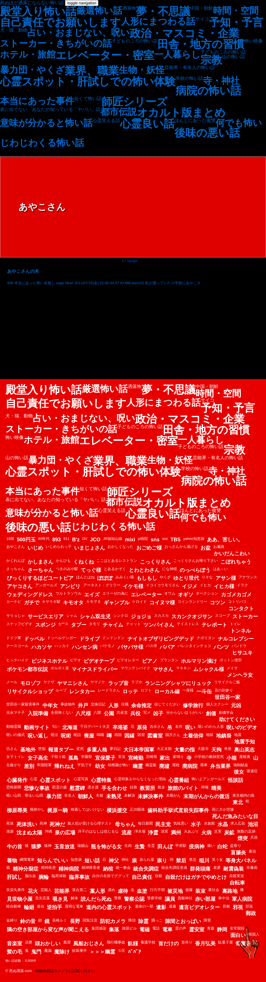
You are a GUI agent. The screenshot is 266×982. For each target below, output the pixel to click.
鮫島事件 (79, 950)
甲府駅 (180, 845)
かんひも (63, 560)
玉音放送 (64, 846)
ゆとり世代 (186, 578)
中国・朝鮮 (201, 8)
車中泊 (223, 898)
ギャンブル (116, 602)
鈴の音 (28, 921)
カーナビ (13, 601)
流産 (126, 832)
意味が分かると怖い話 (46, 122)
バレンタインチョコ (194, 646)
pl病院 (143, 538)
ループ (61, 690)
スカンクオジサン (191, 616)
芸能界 (62, 891)
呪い (190, 727)
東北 (238, 802)
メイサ (232, 668)
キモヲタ (93, 601)
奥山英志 (244, 750)
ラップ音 (118, 683)
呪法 (54, 735)
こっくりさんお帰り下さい (195, 560)
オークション (207, 593)
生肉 (128, 845)
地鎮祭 (224, 736)
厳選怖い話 (99, 10)
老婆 (217, 867)
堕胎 (42, 749)
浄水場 (139, 831)
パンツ (221, 647)
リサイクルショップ (30, 691)
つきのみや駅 (67, 569)
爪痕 (254, 837)
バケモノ (107, 646)
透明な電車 (74, 906)
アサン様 (226, 578)
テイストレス (188, 624)
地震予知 (244, 742)
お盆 (205, 548)
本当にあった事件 (37, 100)
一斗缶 (204, 691)
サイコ (202, 19)
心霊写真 (81, 779)
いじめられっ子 (59, 546)
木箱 (99, 795)
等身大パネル (241, 860)
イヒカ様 (224, 586)
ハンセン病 (85, 647)
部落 (249, 906)
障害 (207, 920)
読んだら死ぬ (96, 899)
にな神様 (169, 569)
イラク (242, 585)
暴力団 (54, 796)
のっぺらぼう (195, 570)
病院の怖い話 (208, 90)
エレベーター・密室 (105, 55)
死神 (43, 823)
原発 (142, 727)
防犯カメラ (113, 921)
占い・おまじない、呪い (78, 32)
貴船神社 (185, 898)
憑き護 (93, 787)
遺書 (172, 906)
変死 (80, 749)
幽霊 (138, 766)
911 (67, 538)
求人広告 (237, 823)
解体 (74, 898)
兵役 (135, 713)
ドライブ (89, 639)
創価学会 (226, 712)
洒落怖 (129, 8)
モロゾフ (30, 683)
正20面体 (137, 809)
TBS (175, 539)
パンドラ (239, 646)
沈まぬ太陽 (29, 832)
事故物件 (67, 704)
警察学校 (154, 898)
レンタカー (82, 691)
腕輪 (43, 877)
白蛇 (222, 846)
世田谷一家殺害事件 (23, 704)
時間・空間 (236, 10)
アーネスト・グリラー (101, 585)
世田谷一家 (227, 697)
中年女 (50, 705)
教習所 (147, 788)
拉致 (133, 787)
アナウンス (248, 577)
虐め (111, 890)
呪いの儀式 (15, 735)
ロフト (146, 690)
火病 (206, 832)
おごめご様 (149, 548)
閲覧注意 (90, 920)
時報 (205, 787)
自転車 (237, 883)
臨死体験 (59, 876)
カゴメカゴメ (236, 594)
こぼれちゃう (235, 562)
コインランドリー (192, 601)
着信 (252, 851)
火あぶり (191, 831)
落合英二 (79, 890)
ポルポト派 (59, 668)
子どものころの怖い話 (134, 41)
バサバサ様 (130, 647)
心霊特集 (101, 780)
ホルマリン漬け (199, 661)
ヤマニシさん (72, 683)
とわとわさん (144, 570)
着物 (12, 860)
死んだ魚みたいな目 (235, 816)
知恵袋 (76, 859)
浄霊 (153, 832)
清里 (164, 831)
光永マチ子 (15, 712)
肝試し (14, 877)
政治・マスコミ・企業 (184, 33)
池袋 (10, 831)
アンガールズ (46, 585)
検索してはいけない (87, 809)
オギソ (185, 594)
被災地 (175, 891)
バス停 (151, 646)
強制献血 (240, 765)
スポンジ (45, 625)
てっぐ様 (91, 570)
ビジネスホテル (49, 661)
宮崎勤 (135, 758)
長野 (75, 921)
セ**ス (63, 624)
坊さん (11, 749)
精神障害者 (91, 867)
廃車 (204, 765)
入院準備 (38, 713)
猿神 (48, 845)
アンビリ (70, 586)
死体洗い (27, 824)
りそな (207, 577)
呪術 (66, 736)
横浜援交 (117, 810)
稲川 (204, 860)
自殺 (158, 876)
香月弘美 (205, 943)
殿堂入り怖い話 (38, 11)
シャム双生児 (95, 616)
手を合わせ (114, 788)
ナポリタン (206, 638)
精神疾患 (48, 867)
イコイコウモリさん (162, 585)
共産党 (122, 712)
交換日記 (98, 704)
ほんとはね (85, 577)
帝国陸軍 (44, 765)
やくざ (165, 577)
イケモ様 (133, 586)
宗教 (211, 59)
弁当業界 (220, 766)
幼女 (100, 766)
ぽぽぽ (105, 578)
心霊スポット (55, 780)
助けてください (237, 719)
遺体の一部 (144, 906)
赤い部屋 (205, 899)
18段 (10, 538)
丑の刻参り (223, 690)
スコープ (222, 615)
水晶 (223, 824)
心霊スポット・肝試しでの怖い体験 (88, 81)
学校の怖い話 (189, 78)
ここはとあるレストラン (116, 560)
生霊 (151, 845)
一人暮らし (177, 54)
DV (84, 538)
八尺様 (83, 713)
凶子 (158, 713)
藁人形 (97, 891)
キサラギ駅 (51, 601)
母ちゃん (125, 824)
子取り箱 (58, 757)
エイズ (92, 594)
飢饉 (133, 943)
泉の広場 (65, 832)
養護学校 (148, 942)
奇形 (228, 749)
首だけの (168, 943)
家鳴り (178, 757)
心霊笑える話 (106, 120)
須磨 (28, 942)
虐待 (123, 891)
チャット (133, 624)
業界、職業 (92, 70)
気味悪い (180, 823)
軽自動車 (13, 906)
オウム (169, 593)
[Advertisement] (129, 331)
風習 (67, 942)
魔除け (62, 952)
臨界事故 (79, 877)
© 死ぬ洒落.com (18, 971)
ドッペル (34, 639)
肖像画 (251, 867)
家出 (165, 758)
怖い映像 (253, 41)
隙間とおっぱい (183, 921)
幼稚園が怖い (119, 765)
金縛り (11, 920)
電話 (156, 928)
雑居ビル (129, 928)
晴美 (216, 788)
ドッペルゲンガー (62, 638)
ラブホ (136, 682)
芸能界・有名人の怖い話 (190, 67)
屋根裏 (244, 757)
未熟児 (113, 796)
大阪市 (203, 749)
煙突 (242, 838)
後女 (239, 772)
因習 (141, 735)
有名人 (69, 795)
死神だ (57, 824)
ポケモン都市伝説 (27, 669)
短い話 (92, 860)
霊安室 (196, 929)
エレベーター (146, 594)
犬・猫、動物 (13, 30)
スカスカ (161, 615)
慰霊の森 (59, 787)
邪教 (226, 906)
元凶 (236, 705)
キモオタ (73, 602)
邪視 (238, 907)
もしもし (147, 578)
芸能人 (46, 890)
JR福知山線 (112, 538)
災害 (218, 831)
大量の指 (184, 750)
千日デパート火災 (95, 726)
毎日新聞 (145, 823)
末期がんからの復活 (206, 796)
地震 (237, 735)
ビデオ (75, 660)
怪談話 (235, 780)
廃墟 (164, 766)
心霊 (33, 779)
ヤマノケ (97, 682)
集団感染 (99, 928)
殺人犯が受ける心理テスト (90, 823)
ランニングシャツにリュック (178, 683)
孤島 (73, 758)
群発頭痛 (200, 869)
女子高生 (38, 758)
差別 (29, 766)
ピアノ (149, 661)
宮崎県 (151, 757)
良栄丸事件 (15, 890)
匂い (56, 726)
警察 (117, 898)
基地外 (28, 750)
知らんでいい (52, 860)
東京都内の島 (243, 795)
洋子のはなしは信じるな (98, 831)
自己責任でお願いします (60, 22)
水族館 (209, 823)
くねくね (83, 562)
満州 (176, 832)
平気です (84, 765)
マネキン (183, 668)
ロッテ (130, 691)
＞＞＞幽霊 (102, 952)
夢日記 (115, 749)
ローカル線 (167, 691)
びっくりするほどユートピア (40, 578)
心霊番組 (178, 780)
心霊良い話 (147, 123)
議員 (170, 899)
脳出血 (30, 876)
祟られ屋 (146, 859)
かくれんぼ (15, 560)
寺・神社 (221, 80)
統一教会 (123, 867)
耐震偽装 (233, 869)
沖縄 (48, 831)
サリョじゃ (15, 615)
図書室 (155, 736)
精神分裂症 (25, 869)
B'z (76, 539)
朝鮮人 (85, 796)
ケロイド (139, 601)
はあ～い (220, 569)
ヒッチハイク (17, 660)
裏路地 (229, 891)
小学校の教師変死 (209, 757)
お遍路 (218, 546)
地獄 (209, 735)
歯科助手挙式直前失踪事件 (178, 810)
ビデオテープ (99, 661)
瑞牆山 (82, 845)
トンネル (240, 631)
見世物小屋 (20, 899)
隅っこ (157, 920)
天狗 (216, 750)
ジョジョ (141, 616)
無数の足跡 (246, 831)
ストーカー (245, 616)
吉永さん (157, 726)
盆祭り (235, 845)
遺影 (161, 907)
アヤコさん (20, 586)
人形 (113, 705)
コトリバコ (237, 601)
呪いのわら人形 (211, 726)
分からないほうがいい (184, 712)
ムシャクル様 (208, 669)
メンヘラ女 (240, 675)
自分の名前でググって (110, 876)
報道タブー (61, 750)
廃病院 (190, 766)
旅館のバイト (183, 788)
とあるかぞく (115, 569)
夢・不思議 (163, 11)
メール (11, 682)
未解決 (129, 795)
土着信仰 (193, 736)
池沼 (253, 824)
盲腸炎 (238, 852)
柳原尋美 (17, 810)
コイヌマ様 (162, 602)
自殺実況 (236, 876)
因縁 (129, 736)
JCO (95, 539)
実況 (121, 757)
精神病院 (68, 869)
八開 (97, 712)
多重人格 (97, 750)
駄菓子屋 (225, 942)
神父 (114, 860)
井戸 (83, 705)
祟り (162, 860)
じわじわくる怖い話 (42, 142)
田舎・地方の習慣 (200, 44)
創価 (211, 713)
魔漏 (48, 950)
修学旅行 (193, 705)
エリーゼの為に (115, 593)
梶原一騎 (57, 810)
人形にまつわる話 (158, 21)
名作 (178, 726)
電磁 (144, 929)
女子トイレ (15, 757)
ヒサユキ (242, 653)
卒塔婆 (120, 727)
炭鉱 (229, 832)
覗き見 (60, 899)
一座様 (188, 690)
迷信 (40, 906)
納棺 (108, 869)
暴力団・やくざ (32, 69)
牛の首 (14, 846)
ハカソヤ (41, 647)
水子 (196, 824)
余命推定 (141, 705)
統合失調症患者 (174, 867)
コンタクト (241, 608)
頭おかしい (47, 943)
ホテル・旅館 (28, 54)
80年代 (44, 538)
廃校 (176, 765)
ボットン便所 (231, 660)
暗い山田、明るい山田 (24, 795)
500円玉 (26, 539)
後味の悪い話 (207, 132)
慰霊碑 (77, 788)
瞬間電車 (27, 859)
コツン (217, 602)
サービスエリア (46, 616)
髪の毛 (14, 952)
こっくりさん (155, 562)
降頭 (132, 920)
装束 (200, 891)
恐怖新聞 (13, 787)
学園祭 (86, 757)
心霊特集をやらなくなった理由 (140, 779)
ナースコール (17, 646)
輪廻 (29, 907)
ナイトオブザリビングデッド (160, 639)
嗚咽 (100, 735)
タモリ (94, 624)
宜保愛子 (105, 758)
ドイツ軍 (13, 638)
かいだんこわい (232, 553)
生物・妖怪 (142, 69)
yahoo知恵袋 (193, 538)
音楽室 (14, 943)
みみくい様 (124, 577)
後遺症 (252, 771)
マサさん (163, 669)
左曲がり (13, 765)
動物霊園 (13, 726)
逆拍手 (54, 907)
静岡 (222, 929)
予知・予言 (236, 22)
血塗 (142, 891)
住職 (125, 704)
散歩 (161, 787)
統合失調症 (146, 869)
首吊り (186, 942)
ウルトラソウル (69, 593)
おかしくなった (120, 546)
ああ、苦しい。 (225, 539)
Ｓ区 (121, 950)
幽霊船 (151, 765)
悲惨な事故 (37, 788)
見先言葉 (42, 898)
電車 (167, 929)
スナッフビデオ (19, 624)
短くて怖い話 (87, 98)
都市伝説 (118, 111)
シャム (71, 615)
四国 (118, 735)
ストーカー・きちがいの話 (56, 43)
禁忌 (192, 859)
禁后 (181, 860)
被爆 (189, 890)
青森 (210, 928)
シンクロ (120, 615)
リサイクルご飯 (227, 682)
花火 (33, 891)
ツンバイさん (158, 625)
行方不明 (157, 890)
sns (155, 539)
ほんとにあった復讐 (195, 120)
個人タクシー (217, 704)
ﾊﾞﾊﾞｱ (134, 952)
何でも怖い (239, 122)
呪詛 (77, 735)
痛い (211, 845)
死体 (10, 823)
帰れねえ (64, 766)
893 (56, 539)
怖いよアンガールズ (208, 779)
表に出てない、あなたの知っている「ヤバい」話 (50, 109)
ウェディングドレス (30, 594)
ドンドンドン (113, 638)
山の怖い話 (233, 56)
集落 (114, 929)
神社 (125, 859)
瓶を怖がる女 (106, 846)
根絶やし (37, 809)
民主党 (163, 824)
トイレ (235, 624)
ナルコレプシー (236, 639)
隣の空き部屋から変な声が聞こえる (48, 929)
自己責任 (142, 877)
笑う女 (217, 859)
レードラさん (109, 690)
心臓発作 (17, 780)
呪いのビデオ (241, 727)
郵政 (251, 913)
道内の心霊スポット (109, 907)
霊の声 (180, 928)
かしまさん (40, 562)
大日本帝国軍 (138, 750)
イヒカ (205, 585)
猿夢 (36, 846)
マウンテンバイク (135, 668)
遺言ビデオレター (199, 907)
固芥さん (172, 735)
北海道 (70, 727)
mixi (130, 539)
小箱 (231, 758)
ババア (167, 647)
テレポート (214, 625)
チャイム (113, 625)
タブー (78, 625)
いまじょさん (89, 548)
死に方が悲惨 (223, 809)
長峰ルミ (59, 920)
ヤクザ (48, 682)
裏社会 (213, 890)
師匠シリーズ (134, 101)
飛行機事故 (116, 942)
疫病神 (196, 846)
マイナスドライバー (95, 669)
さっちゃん (15, 569)
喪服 (89, 736)
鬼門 (36, 952)
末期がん (173, 795)
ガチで (31, 602)
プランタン (169, 660)
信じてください (167, 704)
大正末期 (164, 749)
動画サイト (37, 727)
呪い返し (38, 736)
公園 (109, 713)
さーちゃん (40, 570)
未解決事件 (150, 796)
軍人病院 (242, 899)
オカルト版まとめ (181, 112)
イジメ (189, 586)
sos (165, 538)
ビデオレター (128, 660)
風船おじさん (88, 943)
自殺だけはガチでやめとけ (196, 877)
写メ (147, 712)
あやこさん (15, 546)
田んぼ (165, 846)
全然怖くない (62, 712)
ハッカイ (61, 646)
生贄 (140, 846)
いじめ (35, 548)
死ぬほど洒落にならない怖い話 (32, 2)
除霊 (143, 921)
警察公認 (134, 899)
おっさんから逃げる (181, 546)
